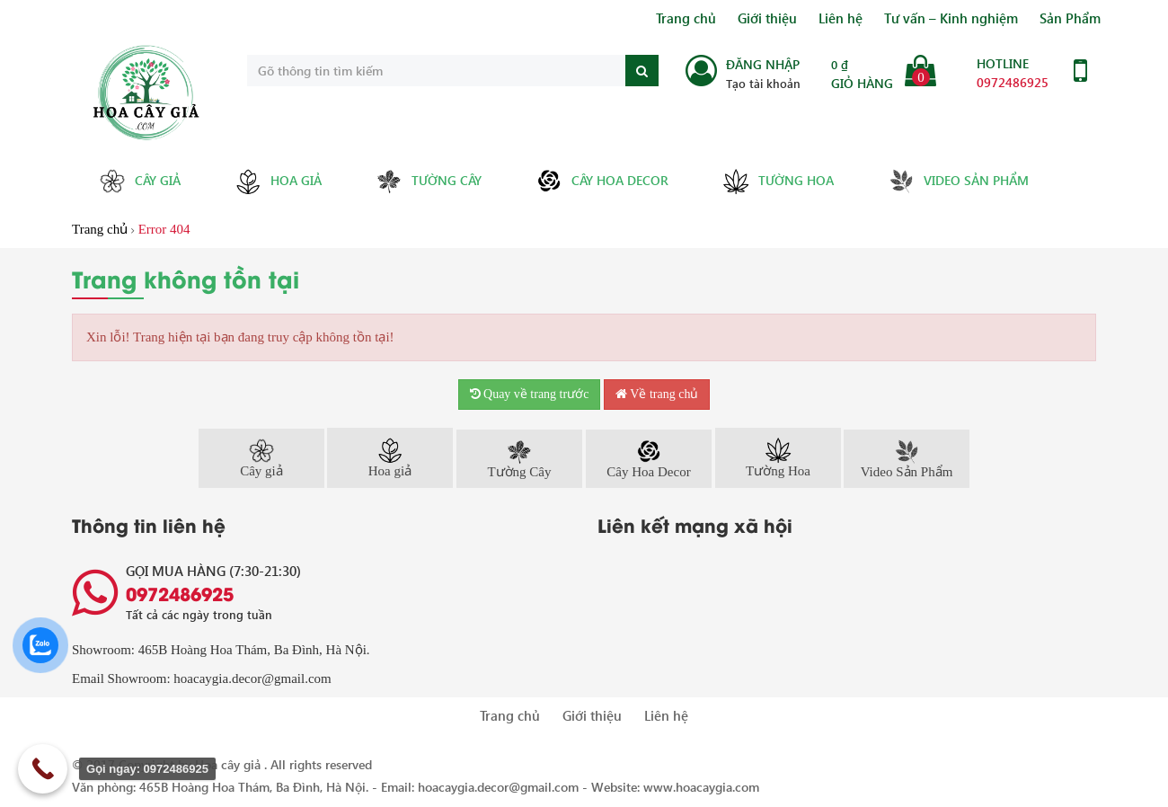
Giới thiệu (767, 18)
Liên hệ (840, 18)
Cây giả (140, 181)
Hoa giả (278, 181)
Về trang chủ (656, 394)
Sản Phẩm (1070, 18)
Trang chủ (686, 18)
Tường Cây (429, 181)
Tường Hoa (778, 181)
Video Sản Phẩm (958, 181)
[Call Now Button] (42, 769)
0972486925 (1013, 82)
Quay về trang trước (529, 394)
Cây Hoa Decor (601, 181)
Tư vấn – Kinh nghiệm (951, 18)
